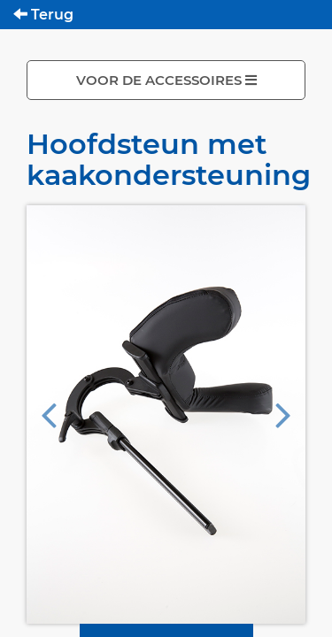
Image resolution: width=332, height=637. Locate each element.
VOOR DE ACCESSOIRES (166, 80)
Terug (43, 14)
